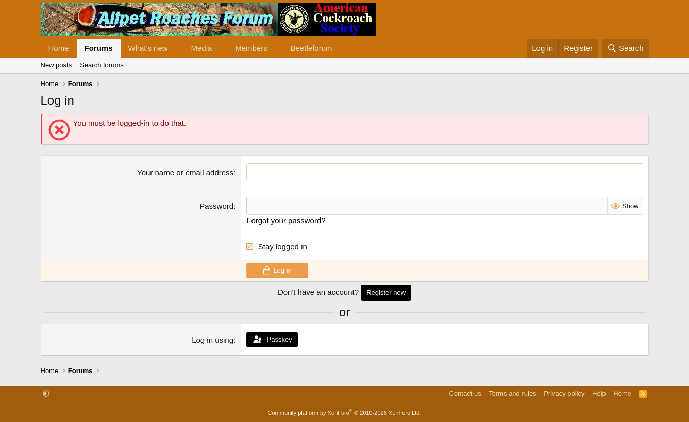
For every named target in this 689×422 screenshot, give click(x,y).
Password (216, 205)
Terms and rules (512, 393)
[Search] (625, 48)
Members (251, 48)
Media (201, 48)
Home (58, 48)
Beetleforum (311, 48)
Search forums (102, 65)
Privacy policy (564, 393)
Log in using (212, 339)
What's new (148, 48)
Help (599, 393)
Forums (99, 48)
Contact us (465, 393)
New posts (56, 65)
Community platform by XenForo (345, 413)
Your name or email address (185, 172)
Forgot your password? (285, 220)
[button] (176, 48)
